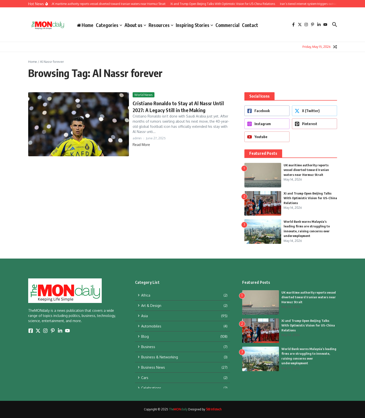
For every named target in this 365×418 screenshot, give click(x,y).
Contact (250, 25)
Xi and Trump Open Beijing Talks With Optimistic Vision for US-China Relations (310, 198)
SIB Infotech (213, 409)
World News (143, 95)
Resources (161, 25)
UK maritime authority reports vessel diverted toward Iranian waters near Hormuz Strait (306, 170)
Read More (141, 145)
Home (32, 62)
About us (135, 25)
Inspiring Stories (194, 25)
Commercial (227, 25)
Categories (109, 25)
